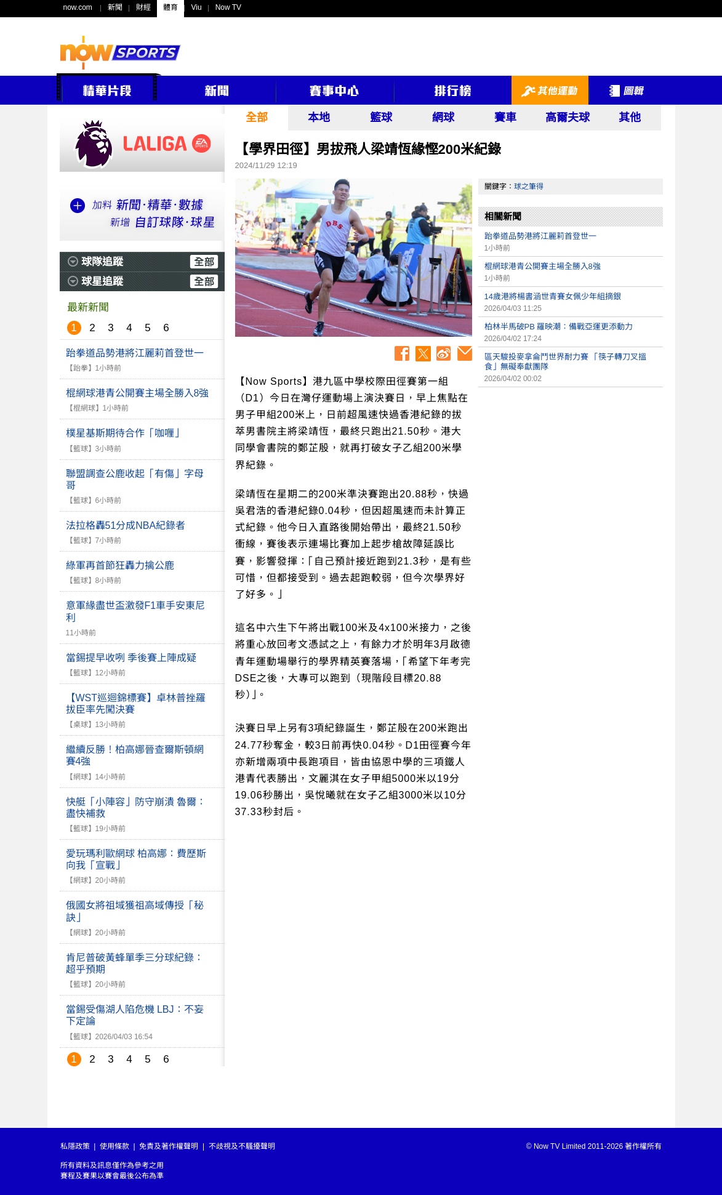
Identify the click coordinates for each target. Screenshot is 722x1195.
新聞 (115, 7)
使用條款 (114, 1146)
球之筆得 (529, 186)
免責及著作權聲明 (168, 1146)
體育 (170, 7)
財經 (143, 7)
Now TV (228, 7)
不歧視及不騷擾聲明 (242, 1146)
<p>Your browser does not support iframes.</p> (570, 480)
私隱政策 (75, 1146)
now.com (77, 7)
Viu (196, 7)
